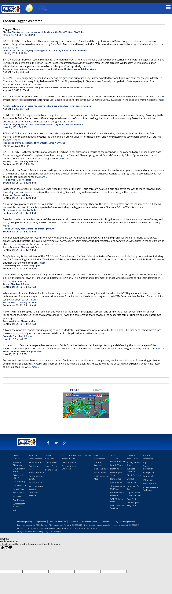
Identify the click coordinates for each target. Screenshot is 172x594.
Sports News (51, 462)
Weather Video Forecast (117, 494)
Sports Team (51, 466)
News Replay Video (116, 473)
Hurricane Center (36, 472)
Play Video (79, 32)
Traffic (97, 455)
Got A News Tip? (20, 485)
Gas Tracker (99, 458)
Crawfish (131, 478)
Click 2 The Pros (134, 475)
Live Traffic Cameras (98, 463)
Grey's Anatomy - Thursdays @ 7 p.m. (22, 247)
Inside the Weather (33, 494)
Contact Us (73, 521)
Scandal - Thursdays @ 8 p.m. (17, 336)
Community (132, 455)
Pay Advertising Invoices (125, 521)
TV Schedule (148, 476)
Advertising (148, 458)
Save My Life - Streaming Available (20, 161)
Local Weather (35, 458)
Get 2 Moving (19, 481)
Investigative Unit (69, 462)
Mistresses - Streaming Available (19, 210)
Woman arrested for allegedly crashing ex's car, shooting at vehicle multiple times (45, 50)
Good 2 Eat (131, 482)
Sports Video (51, 469)
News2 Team (18, 489)
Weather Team (35, 482)
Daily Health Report (18, 476)
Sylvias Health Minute (19, 505)
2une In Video (116, 465)
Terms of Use (105, 521)
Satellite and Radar (34, 467)
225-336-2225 (77, 525)
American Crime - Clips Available (19, 321)
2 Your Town (132, 458)
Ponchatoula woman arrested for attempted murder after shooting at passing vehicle (47, 106)
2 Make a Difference (17, 463)
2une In (16, 458)
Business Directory (131, 470)
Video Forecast (35, 462)
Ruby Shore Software (52, 531)
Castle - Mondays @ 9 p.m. (16, 284)
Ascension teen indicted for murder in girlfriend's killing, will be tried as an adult (44, 69)
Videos (113, 455)
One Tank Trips (101, 468)
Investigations (69, 455)
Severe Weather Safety (36, 477)
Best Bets (49, 458)
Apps (145, 462)
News (15, 455)
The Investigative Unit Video (69, 467)
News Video (18, 492)
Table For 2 (131, 499)
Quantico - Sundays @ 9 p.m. (17, 195)
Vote (15, 510)
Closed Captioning (24, 521)
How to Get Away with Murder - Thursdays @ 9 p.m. (29, 228)
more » (15, 47)
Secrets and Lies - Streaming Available (22, 351)
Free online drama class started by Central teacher (28, 143)
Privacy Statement (89, 521)
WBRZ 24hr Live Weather (36, 487)
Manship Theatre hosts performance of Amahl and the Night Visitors (38, 32)
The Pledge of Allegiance (133, 504)
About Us (147, 455)
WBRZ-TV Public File (58, 521)
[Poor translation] (8, 548)
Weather (33, 455)
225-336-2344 (134, 525)
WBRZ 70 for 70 (149, 483)
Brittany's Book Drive (133, 463)
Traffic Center (100, 472)
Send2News (18, 500)
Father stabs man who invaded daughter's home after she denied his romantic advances (48, 87)
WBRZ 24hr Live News (117, 500)
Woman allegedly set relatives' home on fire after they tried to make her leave (43, 124)
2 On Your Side (68, 458)
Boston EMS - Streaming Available (20, 302)
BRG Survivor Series (19, 470)
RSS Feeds (17, 496)
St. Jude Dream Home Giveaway (134, 494)
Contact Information (148, 467)
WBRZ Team (148, 480)
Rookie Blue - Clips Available (17, 179)
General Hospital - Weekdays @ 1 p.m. (22, 265)
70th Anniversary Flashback (150, 488)
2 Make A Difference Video (117, 460)
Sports (48, 455)
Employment (148, 472)
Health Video (116, 468)
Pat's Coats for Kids (133, 487)
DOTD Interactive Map (101, 477)
